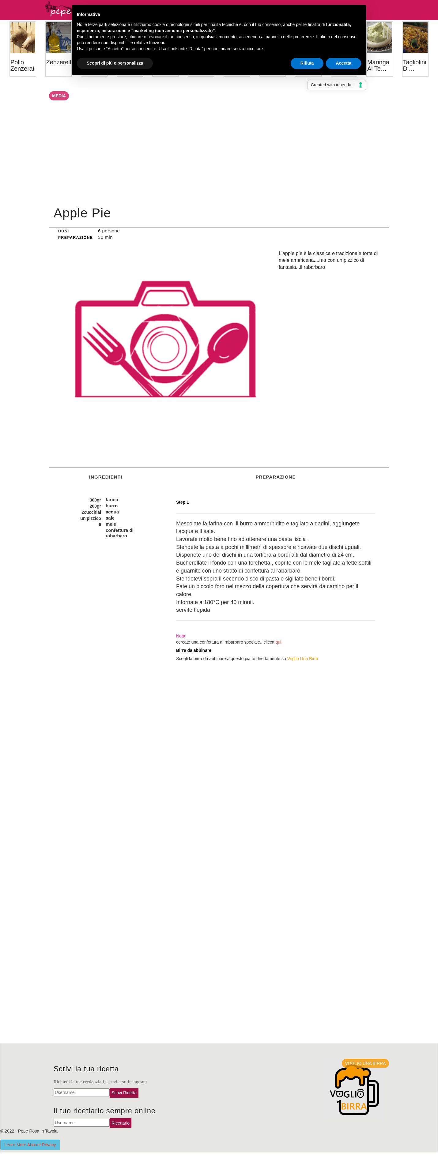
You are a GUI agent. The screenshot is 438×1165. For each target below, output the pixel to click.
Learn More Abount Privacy (30, 1144)
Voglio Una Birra (302, 658)
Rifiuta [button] (307, 63)
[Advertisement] (219, 155)
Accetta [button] (343, 63)
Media (59, 95)
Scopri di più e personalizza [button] (115, 63)
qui (278, 642)
